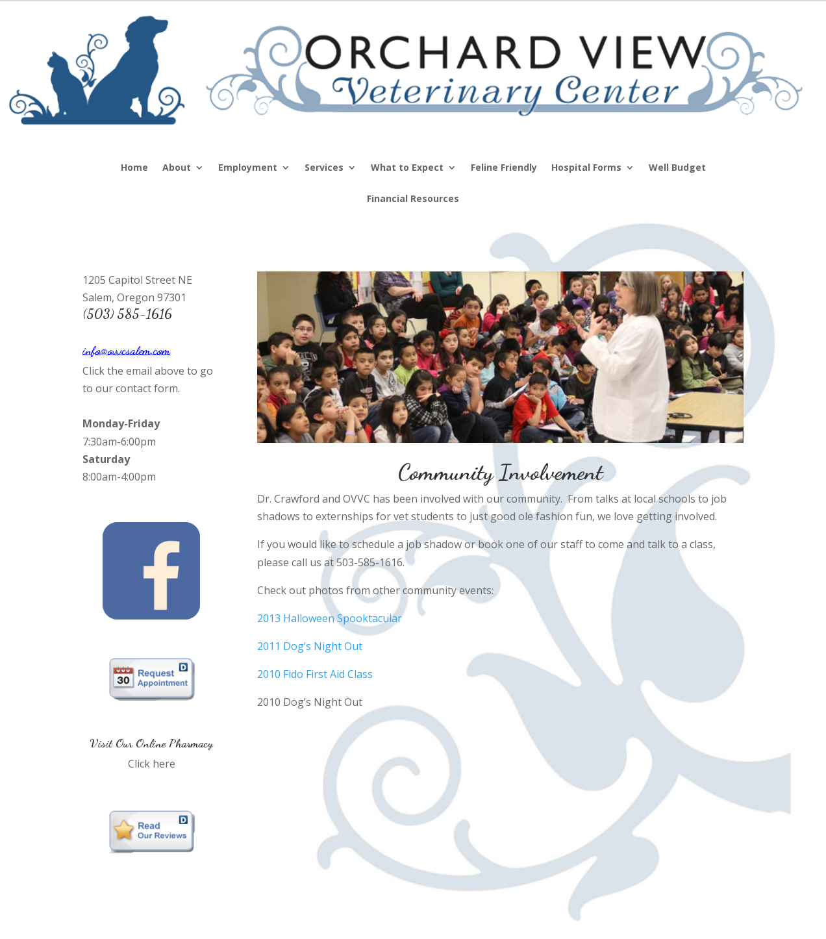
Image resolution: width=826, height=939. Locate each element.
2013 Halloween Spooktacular (329, 618)
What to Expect (407, 168)
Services (324, 168)
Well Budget (677, 168)
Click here (151, 764)
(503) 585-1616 (127, 313)
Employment (247, 168)
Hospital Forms (586, 168)
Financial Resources (413, 199)
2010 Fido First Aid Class (315, 674)
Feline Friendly (504, 168)
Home (134, 168)
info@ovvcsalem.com (126, 350)
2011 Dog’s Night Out (309, 646)
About (176, 168)
